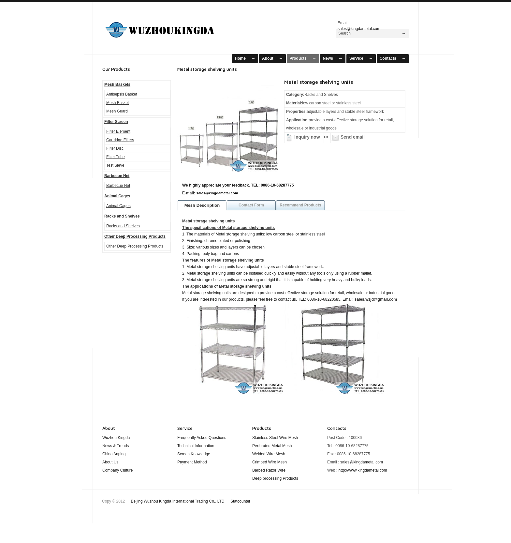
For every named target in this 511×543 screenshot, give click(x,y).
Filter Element (118, 131)
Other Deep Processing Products (135, 236)
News (328, 58)
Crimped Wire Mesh (269, 462)
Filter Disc (115, 148)
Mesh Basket (117, 102)
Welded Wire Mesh (268, 454)
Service (356, 58)
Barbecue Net (116, 175)
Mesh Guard (117, 111)
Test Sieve (115, 165)
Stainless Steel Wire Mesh (275, 437)
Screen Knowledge (193, 454)
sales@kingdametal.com (217, 193)
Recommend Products (300, 205)
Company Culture (117, 470)
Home (240, 58)
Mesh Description (202, 205)
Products (298, 58)
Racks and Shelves (122, 216)
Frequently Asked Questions (201, 437)
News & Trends (115, 446)
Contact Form (251, 205)
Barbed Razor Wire (268, 470)
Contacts (388, 58)
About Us (110, 462)
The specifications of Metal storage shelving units (228, 227)
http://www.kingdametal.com (362, 470)
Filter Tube (115, 157)
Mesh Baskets (168, 27)
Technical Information (195, 446)
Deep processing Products (275, 478)
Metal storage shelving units (208, 221)
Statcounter (240, 501)
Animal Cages (117, 196)
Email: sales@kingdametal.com (359, 25)
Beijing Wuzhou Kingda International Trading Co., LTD (191, 501)
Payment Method (192, 462)
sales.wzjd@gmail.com (376, 299)
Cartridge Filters (120, 140)
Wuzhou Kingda (116, 437)
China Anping (113, 454)
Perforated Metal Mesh (272, 446)
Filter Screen (116, 121)
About (267, 58)
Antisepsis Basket (121, 94)
